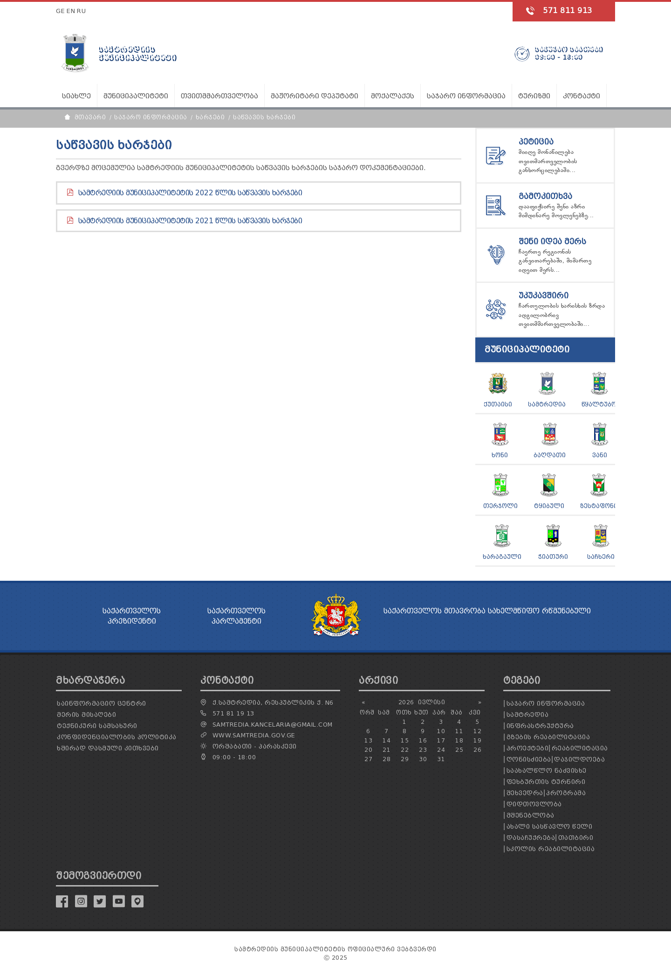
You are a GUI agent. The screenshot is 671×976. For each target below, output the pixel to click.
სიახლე (76, 96)
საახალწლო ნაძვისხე (547, 771)
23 (423, 749)
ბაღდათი (550, 455)
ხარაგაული (502, 556)
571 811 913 (567, 10)
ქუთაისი (498, 404)
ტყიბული (549, 505)
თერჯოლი (500, 505)
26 (477, 749)
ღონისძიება (529, 759)
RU (81, 11)
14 (386, 740)
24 (441, 749)
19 (477, 740)
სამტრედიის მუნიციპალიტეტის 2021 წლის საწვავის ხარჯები (190, 221)
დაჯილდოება (579, 759)
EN (71, 11)
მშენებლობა (531, 815)
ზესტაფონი (598, 505)
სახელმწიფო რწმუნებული (539, 611)
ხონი (500, 455)
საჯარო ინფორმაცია (546, 704)
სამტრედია (547, 404)
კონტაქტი (581, 96)
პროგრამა (566, 793)
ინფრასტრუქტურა (540, 726)
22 (405, 749)
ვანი (599, 455)
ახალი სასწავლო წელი (550, 827)
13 (368, 740)
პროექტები (528, 748)
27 (368, 759)
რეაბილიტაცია (580, 748)
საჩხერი (601, 556)
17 (441, 740)
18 (459, 740)
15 (405, 740)
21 (386, 749)
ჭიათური (553, 556)
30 (423, 759)
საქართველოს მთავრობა (434, 611)
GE (60, 11)
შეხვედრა (525, 793)
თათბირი (576, 838)
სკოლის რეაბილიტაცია (551, 849)
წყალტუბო (599, 404)
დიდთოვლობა (534, 804)
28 (386, 759)
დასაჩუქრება (531, 838)
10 (441, 731)
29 (405, 759)
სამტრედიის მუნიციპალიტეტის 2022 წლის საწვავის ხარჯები (190, 193)
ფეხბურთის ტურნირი (546, 782)
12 (477, 731)
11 (459, 731)
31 (441, 759)
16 (423, 740)
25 (459, 749)
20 (368, 749)
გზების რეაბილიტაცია (548, 737)
